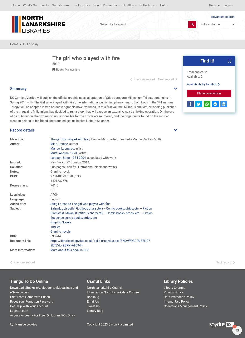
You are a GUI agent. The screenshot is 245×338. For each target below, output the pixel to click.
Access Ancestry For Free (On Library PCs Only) (42, 315)
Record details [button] (22, 130)
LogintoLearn (19, 311)
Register (214, 5)
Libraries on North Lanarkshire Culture (113, 292)
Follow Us (81, 5)
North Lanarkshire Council (105, 288)
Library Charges (174, 288)
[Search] (192, 24)
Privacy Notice (174, 292)
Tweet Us (93, 306)
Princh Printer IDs (105, 5)
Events (44, 5)
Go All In (128, 5)
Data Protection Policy (179, 297)
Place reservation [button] (214, 93)
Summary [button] (18, 88)
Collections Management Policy (185, 306)
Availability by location (203, 84)
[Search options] (216, 24)
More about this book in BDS (70, 250)
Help (163, 5)
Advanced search (222, 17)
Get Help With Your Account (29, 306)
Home (16, 5)
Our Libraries (60, 5)
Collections (147, 5)
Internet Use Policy (176, 301)
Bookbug (93, 297)
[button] (229, 61)
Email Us (93, 301)
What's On (30, 5)
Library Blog (95, 311)
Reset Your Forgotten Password (31, 301)
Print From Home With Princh (30, 297)
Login (227, 5)
